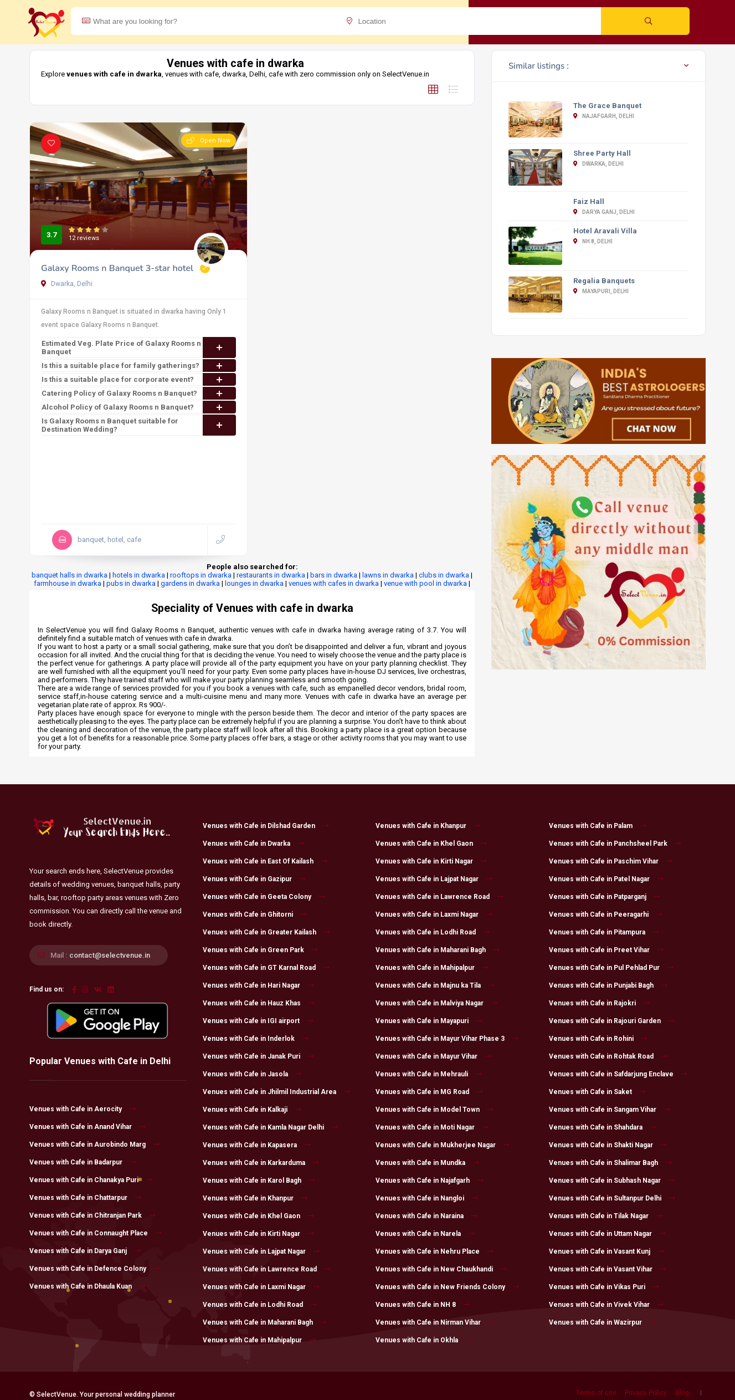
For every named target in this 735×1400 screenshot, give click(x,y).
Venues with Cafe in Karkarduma (261, 1163)
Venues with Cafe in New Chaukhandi (441, 1269)
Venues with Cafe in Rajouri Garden (612, 1021)
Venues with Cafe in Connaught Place (95, 1233)
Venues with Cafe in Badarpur (82, 1162)
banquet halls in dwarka (69, 575)
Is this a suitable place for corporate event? (139, 379)
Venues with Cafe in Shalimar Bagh (610, 1163)
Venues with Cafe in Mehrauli (429, 1074)
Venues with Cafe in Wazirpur (602, 1322)
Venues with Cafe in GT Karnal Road (266, 968)
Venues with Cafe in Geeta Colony (264, 897)
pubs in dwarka (131, 583)
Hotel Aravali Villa (605, 231)
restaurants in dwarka (271, 575)
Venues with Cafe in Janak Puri (258, 1056)
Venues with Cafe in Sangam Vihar (609, 1109)
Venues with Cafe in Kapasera (257, 1145)
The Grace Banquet (607, 105)
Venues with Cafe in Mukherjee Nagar (443, 1145)
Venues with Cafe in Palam (597, 826)
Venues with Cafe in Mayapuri (429, 1021)
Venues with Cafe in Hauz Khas (259, 1003)
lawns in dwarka (388, 575)
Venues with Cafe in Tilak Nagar (605, 1216)
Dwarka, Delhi (66, 284)
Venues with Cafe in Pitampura (604, 932)
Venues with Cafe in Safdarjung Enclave (618, 1074)
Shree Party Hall (602, 153)
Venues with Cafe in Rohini (598, 1039)
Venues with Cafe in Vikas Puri (604, 1287)
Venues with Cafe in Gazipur (254, 879)
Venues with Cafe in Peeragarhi (605, 914)
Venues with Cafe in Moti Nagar (432, 1127)
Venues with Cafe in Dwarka (253, 843)
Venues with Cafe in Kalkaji (252, 1109)
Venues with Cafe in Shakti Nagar (608, 1145)
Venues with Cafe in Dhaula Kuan (87, 1286)
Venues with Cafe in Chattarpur (85, 1198)
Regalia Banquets (604, 281)
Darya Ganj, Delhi (604, 212)
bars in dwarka (333, 575)
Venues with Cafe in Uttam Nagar (607, 1234)
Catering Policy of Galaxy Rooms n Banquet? (139, 393)
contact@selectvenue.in (109, 955)
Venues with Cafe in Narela (425, 1234)
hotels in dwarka (138, 575)
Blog (682, 1393)
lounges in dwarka (254, 583)
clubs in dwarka (444, 575)
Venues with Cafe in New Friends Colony (447, 1287)
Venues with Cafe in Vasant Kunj (606, 1251)
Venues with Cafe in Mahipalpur (259, 1340)
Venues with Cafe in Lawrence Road (267, 1269)
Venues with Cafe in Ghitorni (255, 914)
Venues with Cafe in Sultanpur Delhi (612, 1198)
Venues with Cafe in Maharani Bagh (265, 1322)
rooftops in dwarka (201, 575)
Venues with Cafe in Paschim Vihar (610, 861)
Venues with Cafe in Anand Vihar (87, 1127)
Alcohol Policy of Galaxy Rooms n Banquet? (139, 407)
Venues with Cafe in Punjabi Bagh (608, 985)
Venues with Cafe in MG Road (429, 1092)
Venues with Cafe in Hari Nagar (258, 985)
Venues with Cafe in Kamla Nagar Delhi (270, 1127)
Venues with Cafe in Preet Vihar (606, 950)
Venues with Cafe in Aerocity (82, 1109)
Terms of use (596, 1393)
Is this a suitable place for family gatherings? (139, 365)
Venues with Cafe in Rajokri (599, 1003)
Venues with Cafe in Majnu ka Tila (435, 985)
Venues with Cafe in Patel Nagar (606, 879)
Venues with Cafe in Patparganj (604, 897)
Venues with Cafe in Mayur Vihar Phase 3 (447, 1039)
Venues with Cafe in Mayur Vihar (433, 1056)
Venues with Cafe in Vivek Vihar (606, 1305)
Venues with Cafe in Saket (597, 1092)
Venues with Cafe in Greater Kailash (266, 932)
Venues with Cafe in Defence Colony (94, 1269)
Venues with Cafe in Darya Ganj (85, 1251)
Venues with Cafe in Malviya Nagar (436, 1003)
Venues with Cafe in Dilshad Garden (266, 826)
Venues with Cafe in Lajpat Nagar (261, 1251)
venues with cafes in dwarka (334, 583)
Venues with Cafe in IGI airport (258, 1021)
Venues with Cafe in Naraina (426, 1216)
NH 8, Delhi (593, 241)
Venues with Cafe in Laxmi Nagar (261, 1287)
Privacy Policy (646, 1393)
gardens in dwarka (190, 583)
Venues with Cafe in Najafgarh (430, 1180)
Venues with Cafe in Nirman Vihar (435, 1322)
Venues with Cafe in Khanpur (255, 1198)
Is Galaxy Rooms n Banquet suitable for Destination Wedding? (139, 425)
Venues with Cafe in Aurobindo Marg (94, 1144)
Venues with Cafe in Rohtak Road (608, 1056)
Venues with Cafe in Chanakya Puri (90, 1180)
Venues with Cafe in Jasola (252, 1074)
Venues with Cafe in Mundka (427, 1163)
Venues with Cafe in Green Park (260, 950)
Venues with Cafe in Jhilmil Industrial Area (276, 1092)
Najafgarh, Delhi (603, 116)
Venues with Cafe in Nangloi (427, 1198)
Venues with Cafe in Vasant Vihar (607, 1269)
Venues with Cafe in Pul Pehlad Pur (611, 968)
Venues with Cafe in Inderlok (256, 1039)
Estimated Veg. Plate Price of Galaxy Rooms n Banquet (139, 347)
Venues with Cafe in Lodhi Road (260, 1305)
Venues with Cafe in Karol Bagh (259, 1180)
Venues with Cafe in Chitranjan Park (92, 1215)
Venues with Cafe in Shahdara (602, 1127)
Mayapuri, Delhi (601, 291)
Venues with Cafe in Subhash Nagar (612, 1180)
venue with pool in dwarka (425, 583)
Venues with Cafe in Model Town (435, 1109)
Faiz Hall (588, 201)
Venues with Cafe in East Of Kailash (265, 861)
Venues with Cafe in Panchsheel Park (615, 843)
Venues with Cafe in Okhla (424, 1340)
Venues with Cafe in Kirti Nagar (258, 1234)
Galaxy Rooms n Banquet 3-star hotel (117, 268)
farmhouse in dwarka (67, 583)
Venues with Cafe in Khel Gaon (258, 1216)
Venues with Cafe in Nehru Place (435, 1251)
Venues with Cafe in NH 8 (423, 1305)
